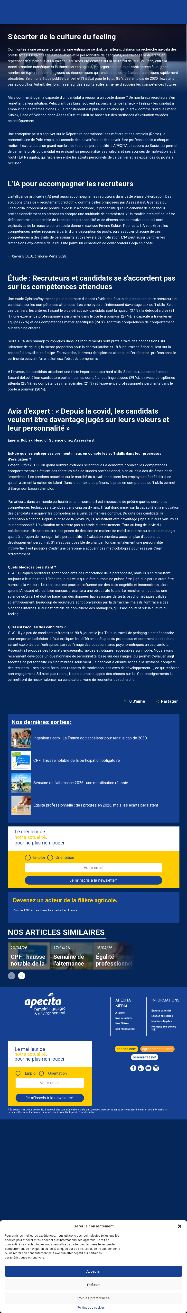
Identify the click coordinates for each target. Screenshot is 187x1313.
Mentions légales (161, 1021)
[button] (179, 1226)
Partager (167, 701)
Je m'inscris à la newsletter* (94, 880)
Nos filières (122, 1023)
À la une (120, 1012)
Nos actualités (123, 1018)
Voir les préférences (93, 1298)
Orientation (65, 857)
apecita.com (126, 1049)
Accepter (93, 1271)
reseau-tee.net (144, 1057)
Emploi (39, 857)
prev (11, 975)
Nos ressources (125, 1029)
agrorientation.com (157, 1049)
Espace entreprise (162, 1016)
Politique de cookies (91, 1307)
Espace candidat (161, 1010)
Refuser (93, 1285)
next (21, 975)
